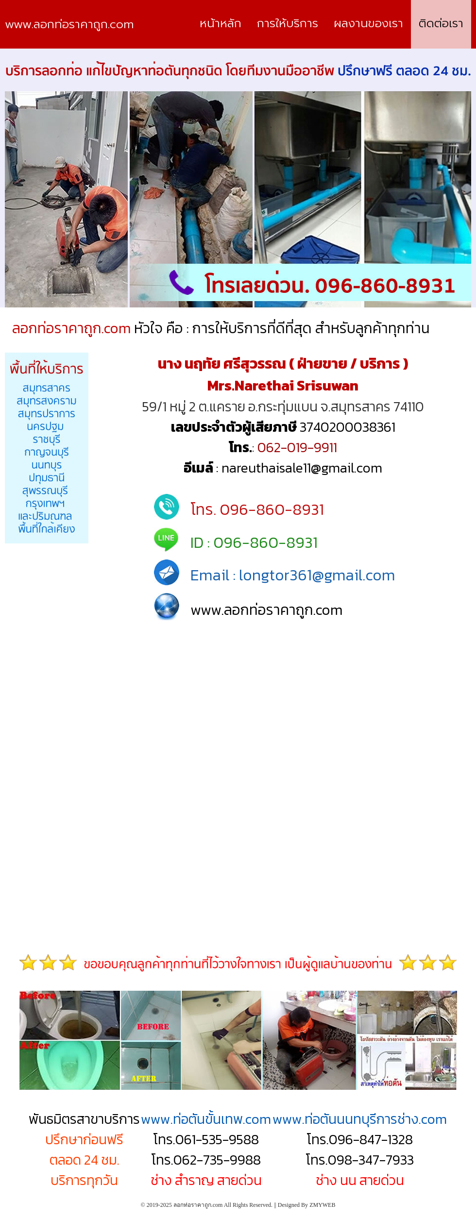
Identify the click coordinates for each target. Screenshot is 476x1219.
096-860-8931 (272, 509)
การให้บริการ (287, 23)
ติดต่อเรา (441, 23)
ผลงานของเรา (368, 23)
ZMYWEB (322, 1205)
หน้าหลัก (220, 23)
